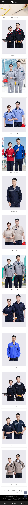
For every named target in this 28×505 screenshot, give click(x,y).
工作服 (16, 17)
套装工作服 (14, 55)
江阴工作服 (11, 499)
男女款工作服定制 (14, 172)
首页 (7, 17)
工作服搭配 (14, 484)
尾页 (17, 492)
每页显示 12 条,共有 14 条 (10, 490)
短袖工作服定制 (14, 133)
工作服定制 (14, 250)
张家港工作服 (20, 498)
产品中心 (12, 17)
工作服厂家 (14, 406)
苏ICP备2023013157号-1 (8, 498)
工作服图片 (14, 445)
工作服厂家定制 (14, 289)
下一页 (12, 492)
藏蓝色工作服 (14, 211)
